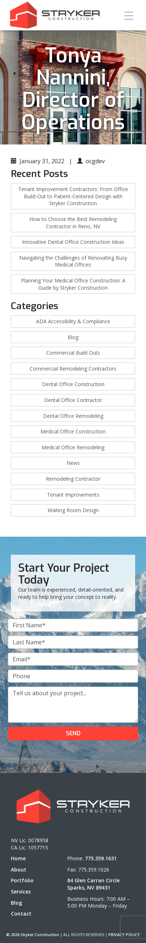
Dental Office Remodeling (73, 415)
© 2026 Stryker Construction (32, 934)
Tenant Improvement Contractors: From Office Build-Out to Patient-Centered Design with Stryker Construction (73, 196)
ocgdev (95, 161)
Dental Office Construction (73, 384)
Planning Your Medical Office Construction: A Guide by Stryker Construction (73, 284)
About (18, 869)
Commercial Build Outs (73, 352)
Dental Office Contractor (73, 400)
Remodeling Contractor (73, 478)
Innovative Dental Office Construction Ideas (73, 241)
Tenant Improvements (73, 494)
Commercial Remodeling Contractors (73, 368)
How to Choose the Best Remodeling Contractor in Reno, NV (73, 223)
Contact (21, 913)
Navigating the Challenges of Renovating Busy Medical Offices (73, 261)
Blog (73, 337)
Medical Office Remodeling (73, 447)
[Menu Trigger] (129, 15)
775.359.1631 (101, 858)
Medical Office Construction (73, 431)
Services (21, 891)
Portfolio (22, 880)
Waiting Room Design (73, 510)
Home (18, 858)
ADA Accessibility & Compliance (73, 321)
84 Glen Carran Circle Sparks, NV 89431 (93, 884)
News (73, 462)
